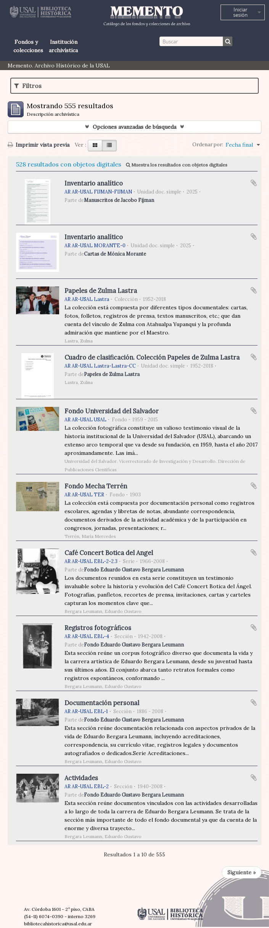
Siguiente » (241, 872)
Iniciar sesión (240, 12)
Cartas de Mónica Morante (115, 254)
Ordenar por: (207, 144)
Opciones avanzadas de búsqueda (134, 126)
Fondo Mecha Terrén (95, 486)
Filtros (28, 86)
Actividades (81, 778)
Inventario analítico (93, 183)
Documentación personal (101, 703)
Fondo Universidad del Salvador (111, 411)
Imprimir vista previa (38, 144)
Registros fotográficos (97, 628)
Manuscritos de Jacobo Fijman (119, 200)
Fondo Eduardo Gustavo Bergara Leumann (134, 569)
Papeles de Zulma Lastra (100, 290)
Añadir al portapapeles (254, 183)
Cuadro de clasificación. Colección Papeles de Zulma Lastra (152, 357)
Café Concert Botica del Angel (108, 553)
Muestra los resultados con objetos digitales (176, 165)
